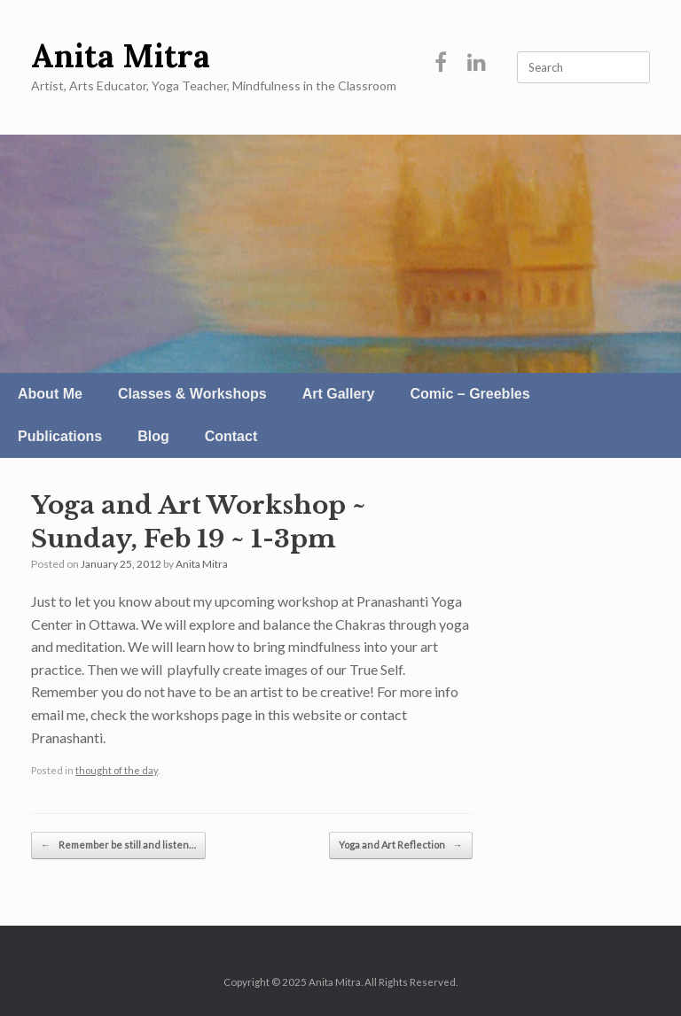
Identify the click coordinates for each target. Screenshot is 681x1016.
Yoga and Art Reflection (401, 845)
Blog (153, 436)
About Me (50, 393)
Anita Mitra (202, 563)
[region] (340, 254)
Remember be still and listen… (118, 845)
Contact (231, 436)
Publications (60, 436)
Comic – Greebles (469, 393)
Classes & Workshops (192, 393)
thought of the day (116, 770)
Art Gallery (338, 393)
